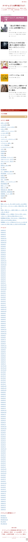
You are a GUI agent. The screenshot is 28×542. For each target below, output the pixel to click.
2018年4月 (3, 359)
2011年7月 (3, 485)
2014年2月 (3, 444)
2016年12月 (3, 386)
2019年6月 (3, 341)
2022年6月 (3, 272)
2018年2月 (3, 361)
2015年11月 (3, 410)
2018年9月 (3, 349)
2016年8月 (3, 394)
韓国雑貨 (3, 195)
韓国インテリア (4, 185)
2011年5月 (3, 487)
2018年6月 (3, 355)
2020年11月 (3, 309)
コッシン (3, 137)
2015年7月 (3, 414)
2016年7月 (3, 396)
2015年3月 (3, 420)
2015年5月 (3, 416)
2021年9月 (3, 291)
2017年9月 (3, 372)
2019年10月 (3, 333)
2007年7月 (3, 505)
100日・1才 (19, 51)
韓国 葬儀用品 (4, 183)
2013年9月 (3, 450)
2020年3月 (3, 323)
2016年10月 (3, 390)
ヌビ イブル (3, 141)
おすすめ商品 (19, 32)
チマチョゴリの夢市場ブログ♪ (14, 6)
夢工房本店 (3, 521)
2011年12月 (3, 483)
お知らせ (24, 32)
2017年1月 (3, 384)
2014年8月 (3, 432)
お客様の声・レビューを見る (7, 127)
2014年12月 (3, 426)
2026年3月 (3, 232)
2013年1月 (3, 467)
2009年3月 (3, 501)
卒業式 (20, 34)
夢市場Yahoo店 (4, 519)
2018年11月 (3, 345)
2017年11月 (3, 368)
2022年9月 (3, 266)
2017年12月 (3, 366)
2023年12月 (3, 238)
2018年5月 (3, 357)
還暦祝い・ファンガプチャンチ (8, 181)
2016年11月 (3, 388)
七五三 (2, 149)
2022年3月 (3, 279)
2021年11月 (3, 287)
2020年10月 (3, 311)
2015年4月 (3, 418)
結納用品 (3, 177)
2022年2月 (3, 281)
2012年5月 (3, 481)
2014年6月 (3, 436)
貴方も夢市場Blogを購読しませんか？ (10, 110)
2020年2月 (3, 325)
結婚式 (24, 96)
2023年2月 (3, 256)
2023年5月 (3, 250)
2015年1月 (3, 424)
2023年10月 (3, 242)
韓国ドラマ (3, 187)
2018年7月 (3, 353)
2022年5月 (3, 274)
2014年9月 (3, 430)
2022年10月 (3, 264)
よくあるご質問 (4, 133)
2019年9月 (3, 335)
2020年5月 (3, 319)
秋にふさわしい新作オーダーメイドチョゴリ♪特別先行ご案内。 (18, 88)
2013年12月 (3, 448)
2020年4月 (3, 321)
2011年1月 (3, 489)
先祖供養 (3, 151)
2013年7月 (3, 455)
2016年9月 (3, 392)
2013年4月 (3, 461)
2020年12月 (3, 307)
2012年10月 (3, 473)
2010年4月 (3, 497)
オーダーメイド (12, 34)
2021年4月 (3, 301)
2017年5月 (3, 380)
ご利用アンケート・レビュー (7, 131)
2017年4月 (3, 382)
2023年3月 (3, 254)
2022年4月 (3, 277)
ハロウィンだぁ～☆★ (16, 75)
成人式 (2, 163)
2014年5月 (3, 438)
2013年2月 (3, 465)
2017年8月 (3, 374)
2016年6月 (3, 398)
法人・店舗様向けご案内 (6, 171)
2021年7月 (3, 295)
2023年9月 (3, 244)
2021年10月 (3, 289)
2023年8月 (3, 246)
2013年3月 (3, 463)
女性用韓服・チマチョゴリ (7, 157)
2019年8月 (3, 337)
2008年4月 (3, 503)
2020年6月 (3, 317)
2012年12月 (3, 469)
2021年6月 (3, 297)
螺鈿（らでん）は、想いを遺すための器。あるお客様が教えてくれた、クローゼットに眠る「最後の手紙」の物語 (14, 206)
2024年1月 (3, 236)
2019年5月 (3, 343)
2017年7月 (3, 376)
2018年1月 (3, 364)
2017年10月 (3, 370)
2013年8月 (3, 453)
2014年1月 (3, 446)
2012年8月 (3, 477)
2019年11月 (3, 331)
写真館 (17, 34)
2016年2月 (3, 406)
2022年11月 (3, 262)
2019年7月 (3, 339)
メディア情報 (4, 145)
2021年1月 (3, 305)
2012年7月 (3, 479)
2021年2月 (3, 303)
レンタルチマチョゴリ (6, 147)
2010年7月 (3, 493)
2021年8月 (3, 293)
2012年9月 (3, 475)
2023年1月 (3, 258)
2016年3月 (3, 404)
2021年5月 (3, 299)
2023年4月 (3, 252)
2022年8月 (3, 268)
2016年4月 (3, 402)
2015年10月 (3, 412)
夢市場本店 (3, 515)
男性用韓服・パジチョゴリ (7, 173)
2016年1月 (3, 408)
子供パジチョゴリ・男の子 (19, 55)
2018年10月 (3, 347)
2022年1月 (3, 283)
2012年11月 (3, 471)
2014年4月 (3, 440)
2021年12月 (3, 285)
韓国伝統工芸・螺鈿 (5, 189)
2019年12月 (3, 329)
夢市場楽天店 (4, 517)
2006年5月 (3, 507)
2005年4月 (3, 509)
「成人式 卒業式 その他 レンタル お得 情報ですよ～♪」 (18, 28)
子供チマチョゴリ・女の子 (7, 159)
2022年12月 (3, 260)
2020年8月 (3, 315)
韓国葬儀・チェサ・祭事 (6, 193)
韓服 (2, 197)
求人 (2, 167)
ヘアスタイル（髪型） (6, 143)
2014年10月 (3, 428)
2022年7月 (3, 270)
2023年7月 (3, 248)
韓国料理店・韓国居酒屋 (6, 191)
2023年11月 (3, 240)
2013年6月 (3, 457)
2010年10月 (3, 491)
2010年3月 (3, 499)
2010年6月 (3, 495)
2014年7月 (3, 434)
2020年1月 (3, 327)
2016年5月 (3, 400)
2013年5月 (3, 459)
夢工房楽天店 (4, 523)
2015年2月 (3, 422)
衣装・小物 (11, 98)
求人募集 (3, 169)
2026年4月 (3, 230)
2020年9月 (3, 313)
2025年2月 (3, 234)
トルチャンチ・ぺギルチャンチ (8, 139)
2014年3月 (3, 442)
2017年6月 (3, 378)
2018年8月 (3, 351)
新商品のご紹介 (20, 96)
